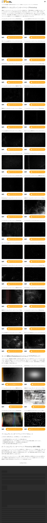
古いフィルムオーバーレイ (15, 429)
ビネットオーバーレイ (38, 384)
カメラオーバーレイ (16, 406)
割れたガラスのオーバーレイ (37, 429)
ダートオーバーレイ (39, 406)
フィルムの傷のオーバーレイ (14, 384)
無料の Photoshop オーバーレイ (17, 356)
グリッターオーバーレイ (15, 37)
